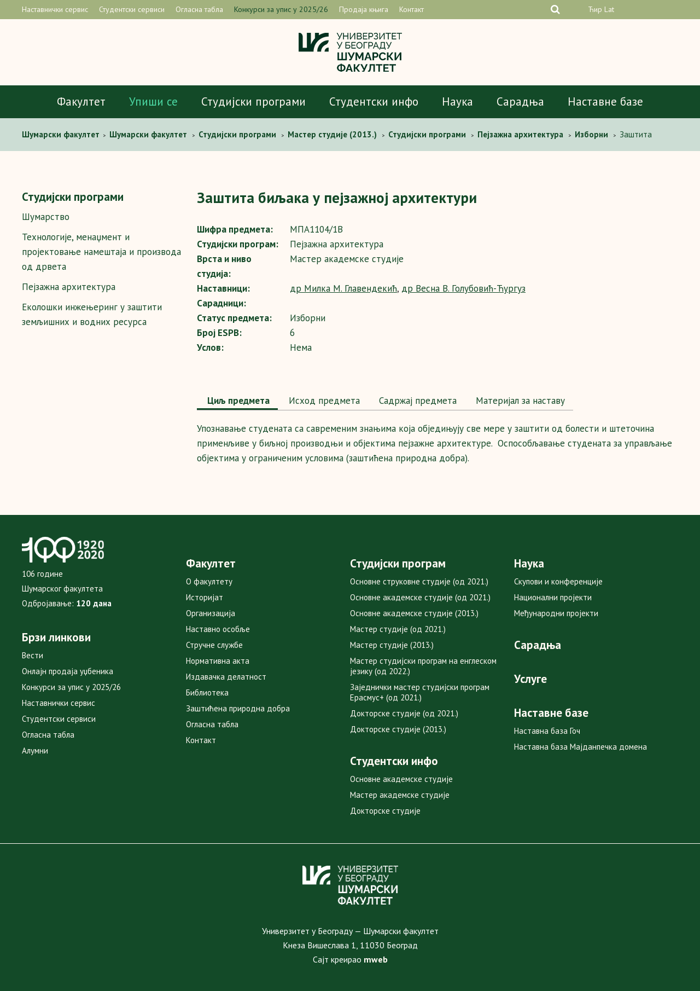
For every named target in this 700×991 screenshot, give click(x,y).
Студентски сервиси (132, 9)
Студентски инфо (373, 101)
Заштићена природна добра (238, 708)
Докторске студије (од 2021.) (404, 713)
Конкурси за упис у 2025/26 (281, 9)
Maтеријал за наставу (519, 401)
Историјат (204, 597)
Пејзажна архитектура (68, 287)
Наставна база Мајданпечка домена (580, 746)
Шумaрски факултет (62, 134)
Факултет (81, 101)
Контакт (411, 9)
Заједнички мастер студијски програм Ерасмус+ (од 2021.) (419, 692)
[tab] (237, 401)
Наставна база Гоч (547, 731)
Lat (609, 9)
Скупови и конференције (558, 581)
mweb (376, 959)
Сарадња (520, 101)
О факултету (209, 581)
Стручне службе (214, 645)
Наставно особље (218, 629)
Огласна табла (199, 9)
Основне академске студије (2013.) (414, 613)
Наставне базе (605, 101)
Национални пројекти (553, 597)
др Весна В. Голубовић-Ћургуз (463, 288)
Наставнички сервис (55, 9)
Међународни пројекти (556, 613)
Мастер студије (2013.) (392, 645)
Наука (457, 101)
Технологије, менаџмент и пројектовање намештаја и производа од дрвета (101, 252)
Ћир (595, 9)
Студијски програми (253, 101)
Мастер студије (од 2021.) (398, 629)
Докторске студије (385, 810)
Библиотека (207, 692)
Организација (210, 613)
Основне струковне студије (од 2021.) (419, 581)
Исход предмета (323, 401)
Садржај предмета (416, 401)
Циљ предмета (237, 401)
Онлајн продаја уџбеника (67, 671)
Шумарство (45, 217)
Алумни (35, 750)
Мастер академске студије (400, 795)
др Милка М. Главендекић (343, 288)
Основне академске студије (401, 779)
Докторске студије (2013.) (398, 729)
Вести (32, 655)
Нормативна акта (217, 661)
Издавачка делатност (226, 676)
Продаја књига (363, 9)
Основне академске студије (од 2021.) (420, 597)
